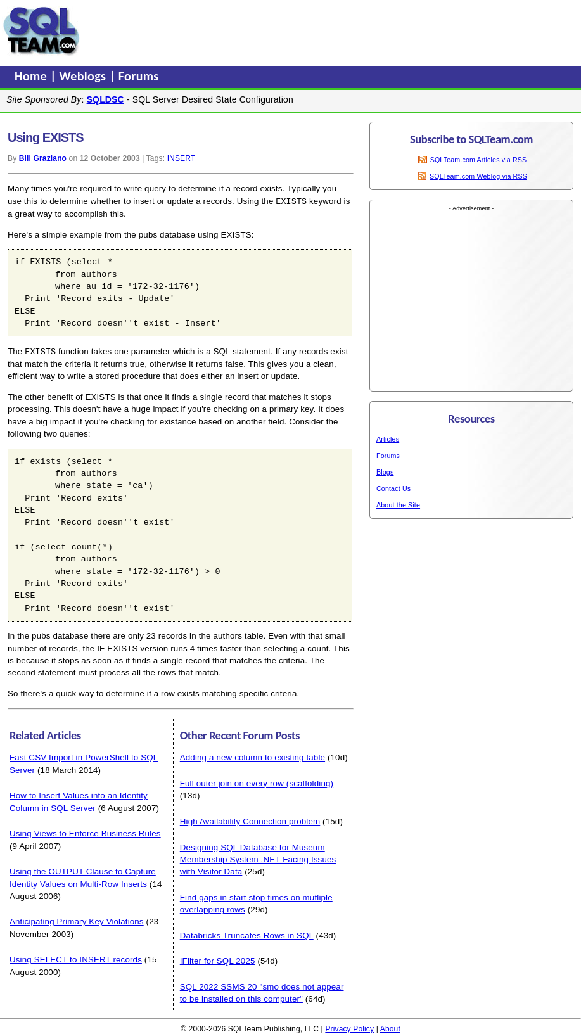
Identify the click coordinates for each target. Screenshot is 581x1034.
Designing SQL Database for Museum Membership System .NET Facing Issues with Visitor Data (258, 858)
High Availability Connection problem (250, 820)
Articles (387, 439)
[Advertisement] (325, 31)
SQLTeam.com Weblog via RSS (478, 176)
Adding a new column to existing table (252, 756)
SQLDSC (105, 99)
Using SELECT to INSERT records (76, 958)
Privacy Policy (349, 1027)
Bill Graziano (43, 158)
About (390, 1027)
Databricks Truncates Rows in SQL (247, 934)
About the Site (398, 505)
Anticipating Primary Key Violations (77, 920)
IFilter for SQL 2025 (217, 959)
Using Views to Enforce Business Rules (85, 832)
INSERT (181, 158)
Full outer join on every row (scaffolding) (256, 782)
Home (32, 76)
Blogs (384, 472)
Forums (138, 76)
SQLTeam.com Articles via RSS (478, 159)
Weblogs (85, 76)
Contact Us (393, 488)
